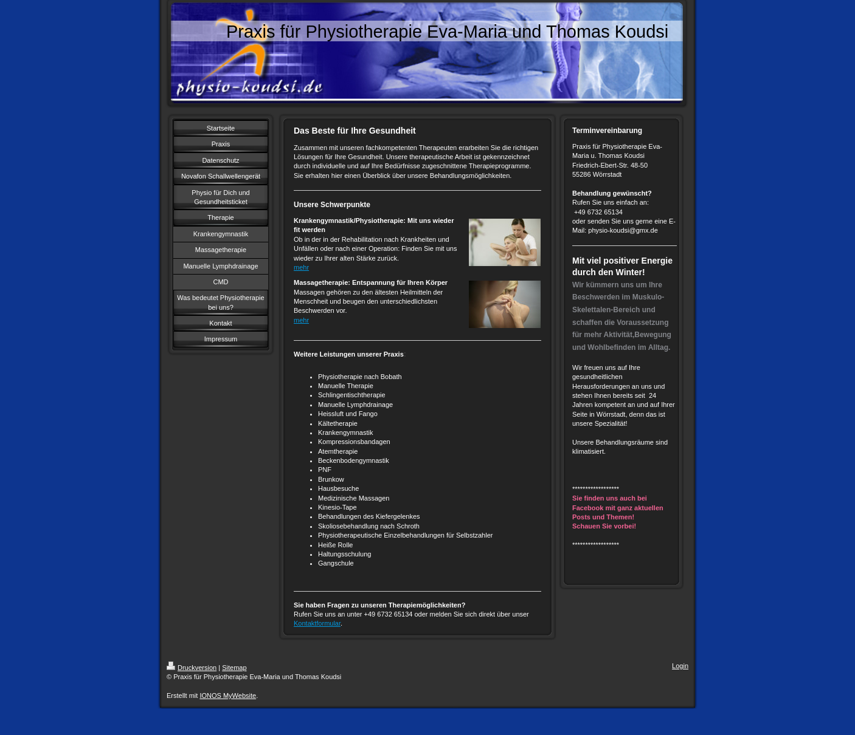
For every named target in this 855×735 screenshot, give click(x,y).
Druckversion (191, 667)
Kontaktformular (317, 623)
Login (680, 665)
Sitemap (234, 667)
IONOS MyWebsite (227, 695)
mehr (301, 267)
